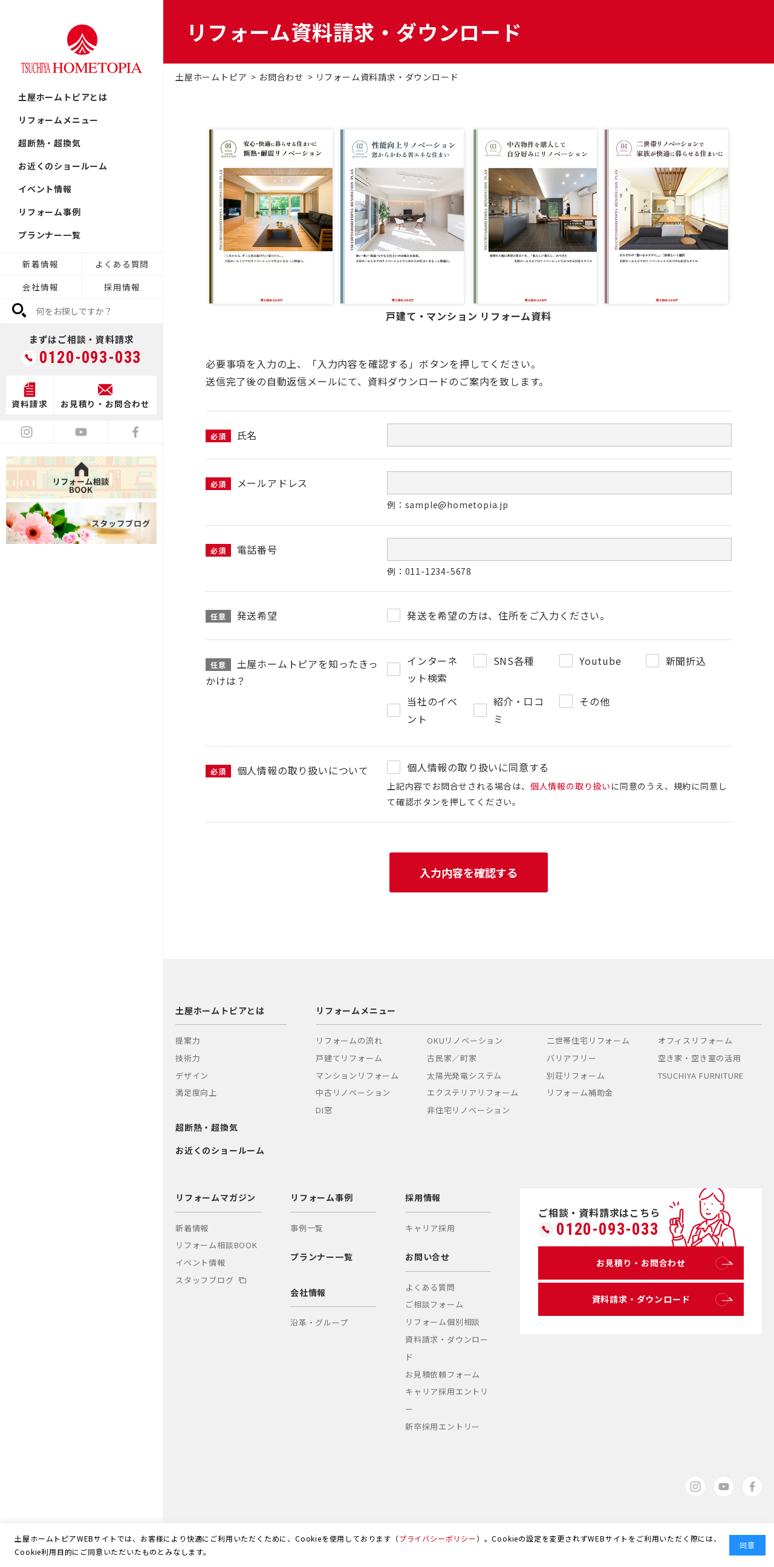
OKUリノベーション (465, 1040)
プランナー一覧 (49, 235)
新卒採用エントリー (442, 1426)
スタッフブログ (210, 1280)
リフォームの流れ (349, 1040)
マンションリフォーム (357, 1075)
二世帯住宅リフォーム (588, 1040)
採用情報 (122, 287)
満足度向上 (196, 1092)
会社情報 (40, 287)
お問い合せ (427, 1257)
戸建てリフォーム (349, 1058)
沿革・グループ (319, 1322)
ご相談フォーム (434, 1304)
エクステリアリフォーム (473, 1092)
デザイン (192, 1075)
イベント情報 (45, 189)
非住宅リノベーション (468, 1110)
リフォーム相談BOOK (216, 1245)
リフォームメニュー (58, 120)
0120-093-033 (90, 358)
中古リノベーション (353, 1092)
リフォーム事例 (49, 212)
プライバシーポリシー (437, 1538)
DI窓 (324, 1110)
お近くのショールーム (63, 166)
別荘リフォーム (576, 1075)
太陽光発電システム (464, 1075)
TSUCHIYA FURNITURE (701, 1075)
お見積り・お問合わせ (662, 1263)
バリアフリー (572, 1058)
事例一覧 (307, 1228)
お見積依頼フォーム (442, 1374)
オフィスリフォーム (695, 1040)
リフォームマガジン (215, 1197)
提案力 (187, 1040)
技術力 (187, 1058)
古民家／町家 (452, 1058)
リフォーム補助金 (580, 1092)
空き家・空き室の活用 (699, 1058)
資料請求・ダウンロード (660, 1299)
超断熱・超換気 (49, 143)
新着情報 (40, 264)
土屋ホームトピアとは (63, 97)
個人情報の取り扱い (570, 786)
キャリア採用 (430, 1228)
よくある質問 (122, 264)
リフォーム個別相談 (442, 1321)
